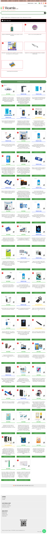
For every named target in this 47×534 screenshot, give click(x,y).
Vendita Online (7, 17)
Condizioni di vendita (6, 504)
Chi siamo (4, 497)
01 (14, 485)
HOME (2, 17)
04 (19, 485)
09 (27, 485)
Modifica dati (4, 513)
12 (32, 485)
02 (15, 485)
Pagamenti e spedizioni (6, 505)
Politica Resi (4, 516)
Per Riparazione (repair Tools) (16, 17)
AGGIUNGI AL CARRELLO (8, 105)
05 (20, 485)
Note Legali (39, 531)
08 (26, 485)
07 (24, 485)
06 (22, 485)
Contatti (3, 499)
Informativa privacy (5, 506)
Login (36, 3)
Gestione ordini (5, 514)
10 (29, 485)
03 (17, 485)
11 (31, 485)
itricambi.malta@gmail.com (20, 530)
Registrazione (30, 3)
